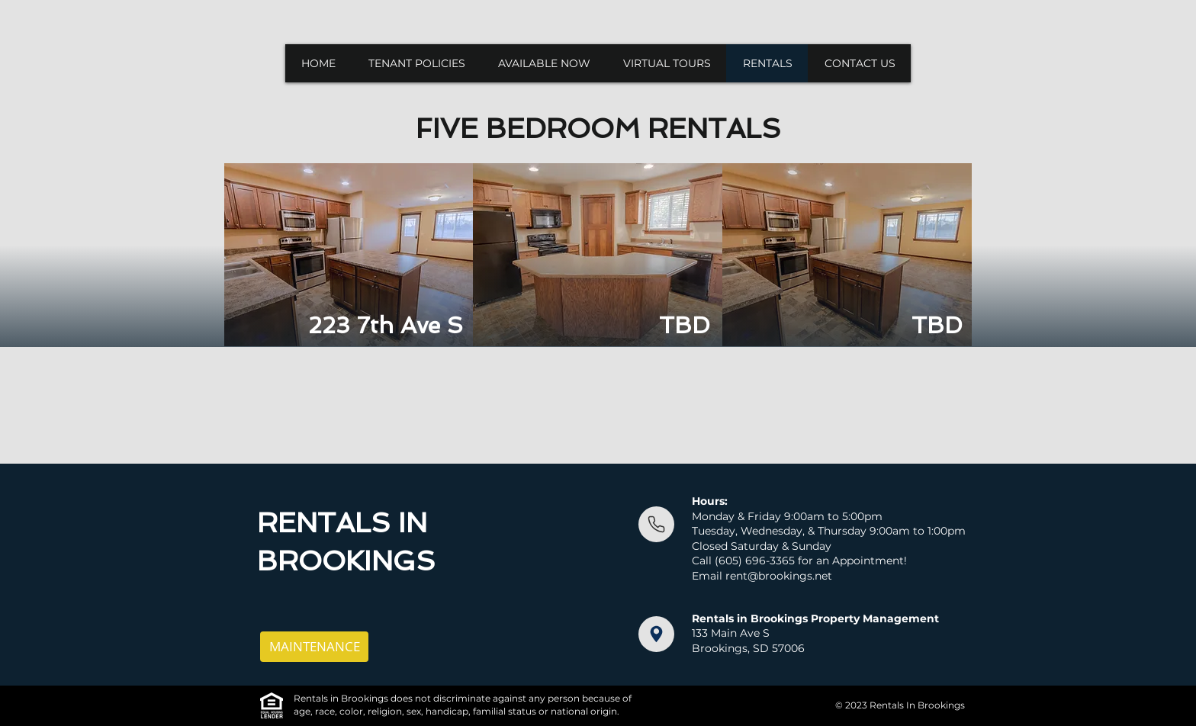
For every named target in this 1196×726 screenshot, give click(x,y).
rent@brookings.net (778, 576)
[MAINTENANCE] (314, 646)
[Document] (656, 524)
